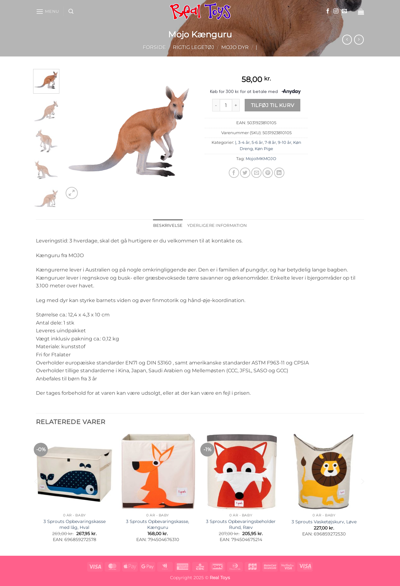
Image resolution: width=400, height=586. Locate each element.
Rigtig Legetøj (193, 47)
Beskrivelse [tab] (168, 225)
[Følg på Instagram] (335, 11)
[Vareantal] (226, 105)
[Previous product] (359, 39)
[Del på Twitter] (245, 173)
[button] (47, 11)
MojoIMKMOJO (261, 158)
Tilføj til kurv (272, 105)
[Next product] (347, 39)
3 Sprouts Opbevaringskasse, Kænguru (157, 524)
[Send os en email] (344, 11)
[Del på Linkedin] (279, 173)
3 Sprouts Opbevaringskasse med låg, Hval (74, 524)
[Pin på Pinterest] (267, 173)
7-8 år (270, 142)
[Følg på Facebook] (327, 11)
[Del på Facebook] (234, 173)
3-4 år (244, 142)
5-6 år (257, 142)
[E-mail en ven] (256, 173)
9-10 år (284, 142)
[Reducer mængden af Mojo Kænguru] (216, 105)
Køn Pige (264, 148)
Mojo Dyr (235, 47)
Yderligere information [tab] (217, 225)
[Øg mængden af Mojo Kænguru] (236, 105)
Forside (154, 47)
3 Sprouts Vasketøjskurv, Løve (324, 522)
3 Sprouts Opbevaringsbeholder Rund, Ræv (241, 524)
